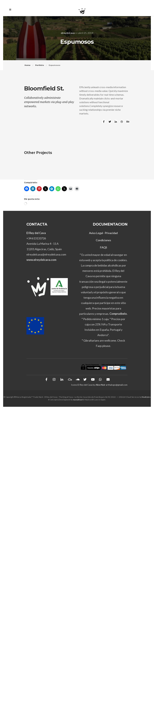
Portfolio (39, 65)
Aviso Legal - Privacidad (103, 233)
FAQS (103, 247)
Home (27, 65)
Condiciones (103, 240)
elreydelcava (68, 32)
